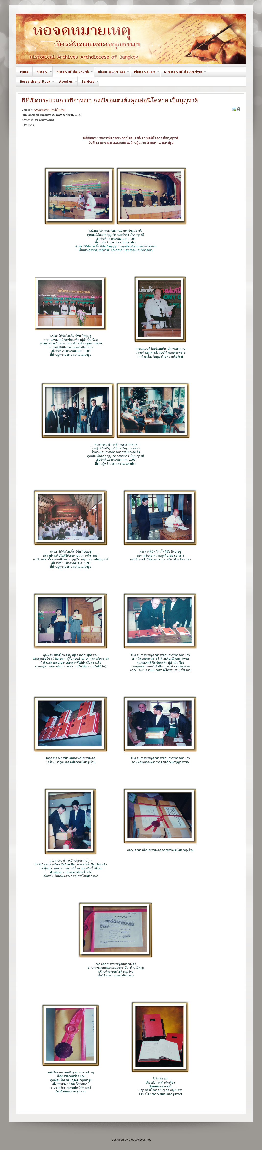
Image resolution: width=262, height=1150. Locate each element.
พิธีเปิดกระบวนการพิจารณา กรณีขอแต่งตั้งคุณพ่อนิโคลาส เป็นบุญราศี (110, 100)
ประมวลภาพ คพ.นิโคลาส (49, 109)
